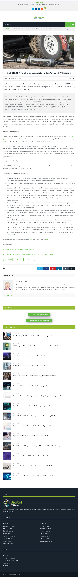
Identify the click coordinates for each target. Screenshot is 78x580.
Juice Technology (30, 263)
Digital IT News (7, 544)
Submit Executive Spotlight (39, 324)
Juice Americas (18, 263)
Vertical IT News (44, 542)
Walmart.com (41, 169)
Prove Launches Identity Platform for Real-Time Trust (30, 359)
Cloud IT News (7, 537)
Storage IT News (45, 539)
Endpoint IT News (8, 547)
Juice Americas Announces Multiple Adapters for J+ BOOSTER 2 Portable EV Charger (28, 258)
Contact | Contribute (9, 561)
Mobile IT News (44, 529)
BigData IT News (7, 532)
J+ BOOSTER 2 (7, 263)
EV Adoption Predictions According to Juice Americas (18, 253)
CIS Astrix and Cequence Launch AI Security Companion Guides (33, 409)
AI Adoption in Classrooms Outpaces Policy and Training (31, 369)
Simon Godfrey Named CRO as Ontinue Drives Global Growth (32, 459)
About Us (5, 559)
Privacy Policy (7, 569)
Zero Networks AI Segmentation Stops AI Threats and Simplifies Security (36, 449)
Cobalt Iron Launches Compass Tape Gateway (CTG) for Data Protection (35, 479)
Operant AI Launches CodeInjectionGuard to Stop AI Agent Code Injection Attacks (39, 399)
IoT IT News (43, 527)
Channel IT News (8, 534)
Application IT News (8, 529)
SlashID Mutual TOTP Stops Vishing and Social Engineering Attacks (34, 419)
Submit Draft (6, 566)
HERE (31, 243)
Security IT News (45, 534)
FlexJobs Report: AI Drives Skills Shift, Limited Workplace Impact (38, 5)
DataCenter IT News (9, 539)
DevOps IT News (8, 542)
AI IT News (6, 527)
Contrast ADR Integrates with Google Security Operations (31, 389)
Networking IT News (46, 532)
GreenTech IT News (46, 544)
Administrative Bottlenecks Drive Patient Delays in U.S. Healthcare (34, 469)
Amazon (54, 169)
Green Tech (72, 82)
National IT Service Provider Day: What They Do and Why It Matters (34, 379)
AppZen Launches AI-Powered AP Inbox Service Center (31, 439)
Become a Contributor (39, 318)
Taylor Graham (9, 82)
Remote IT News (45, 537)
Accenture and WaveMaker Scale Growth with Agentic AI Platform (34, 429)
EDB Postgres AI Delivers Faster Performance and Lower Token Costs (35, 349)
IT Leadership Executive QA (11, 564)
